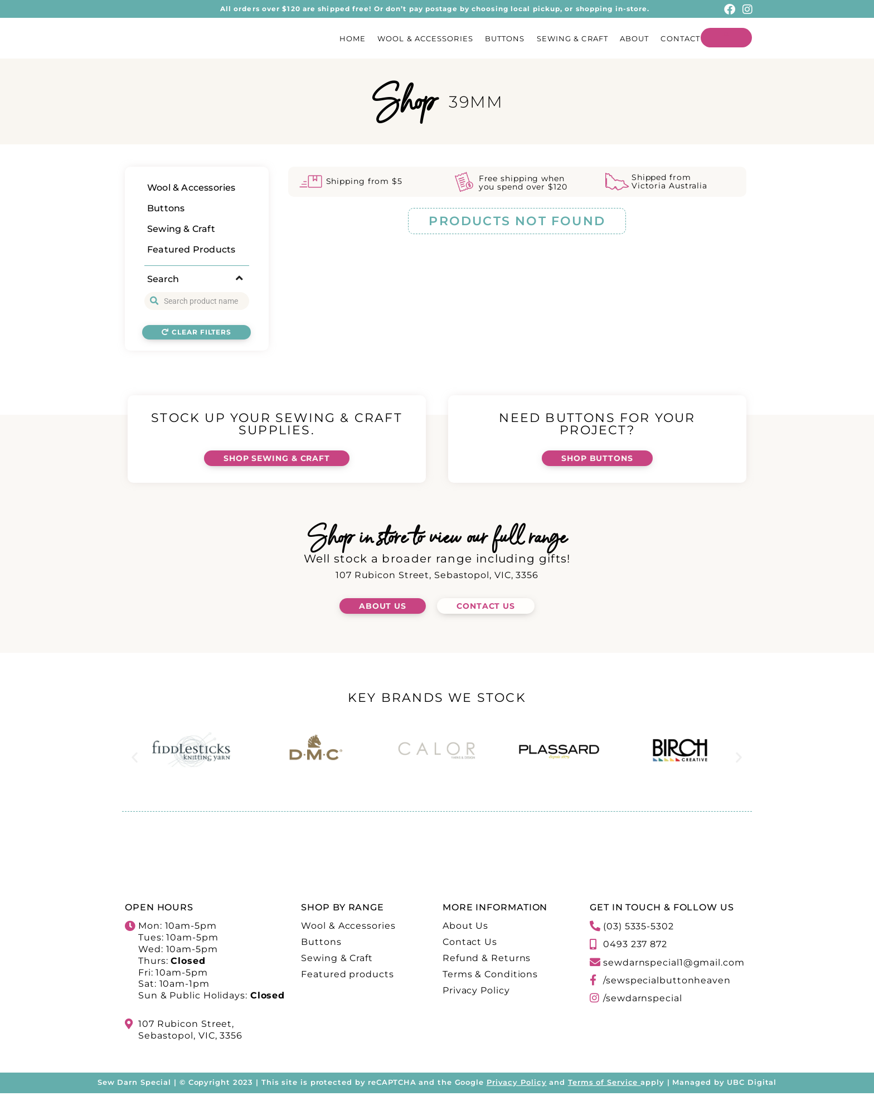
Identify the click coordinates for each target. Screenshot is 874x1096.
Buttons (505, 38)
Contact (680, 38)
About (634, 38)
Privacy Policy (517, 1084)
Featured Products (191, 249)
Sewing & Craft (572, 38)
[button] (135, 760)
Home (352, 38)
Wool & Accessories (425, 38)
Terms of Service (603, 1084)
